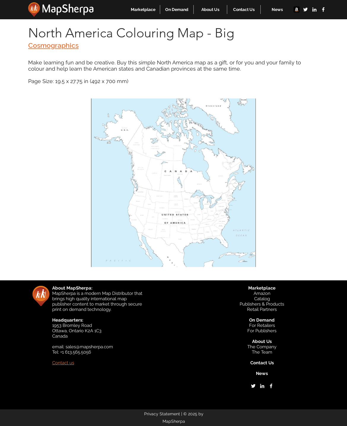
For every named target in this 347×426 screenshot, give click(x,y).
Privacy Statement (162, 413)
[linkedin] (314, 9)
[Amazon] (297, 9)
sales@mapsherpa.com (89, 346)
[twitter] (305, 9)
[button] (143, 9)
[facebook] (323, 9)
